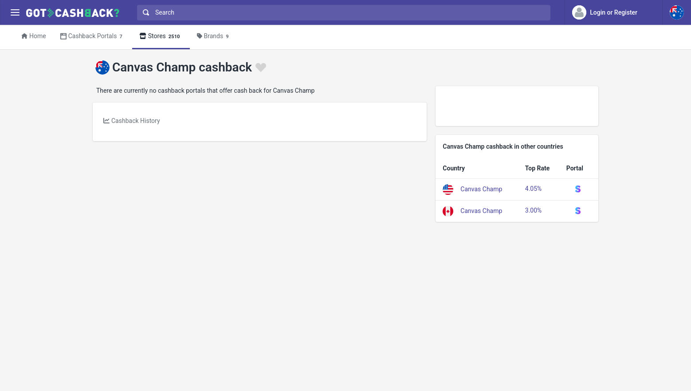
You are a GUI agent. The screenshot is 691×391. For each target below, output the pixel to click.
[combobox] (342, 12)
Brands (214, 36)
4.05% (533, 188)
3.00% (533, 210)
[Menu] (15, 12)
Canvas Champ (481, 188)
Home (33, 35)
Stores (161, 36)
